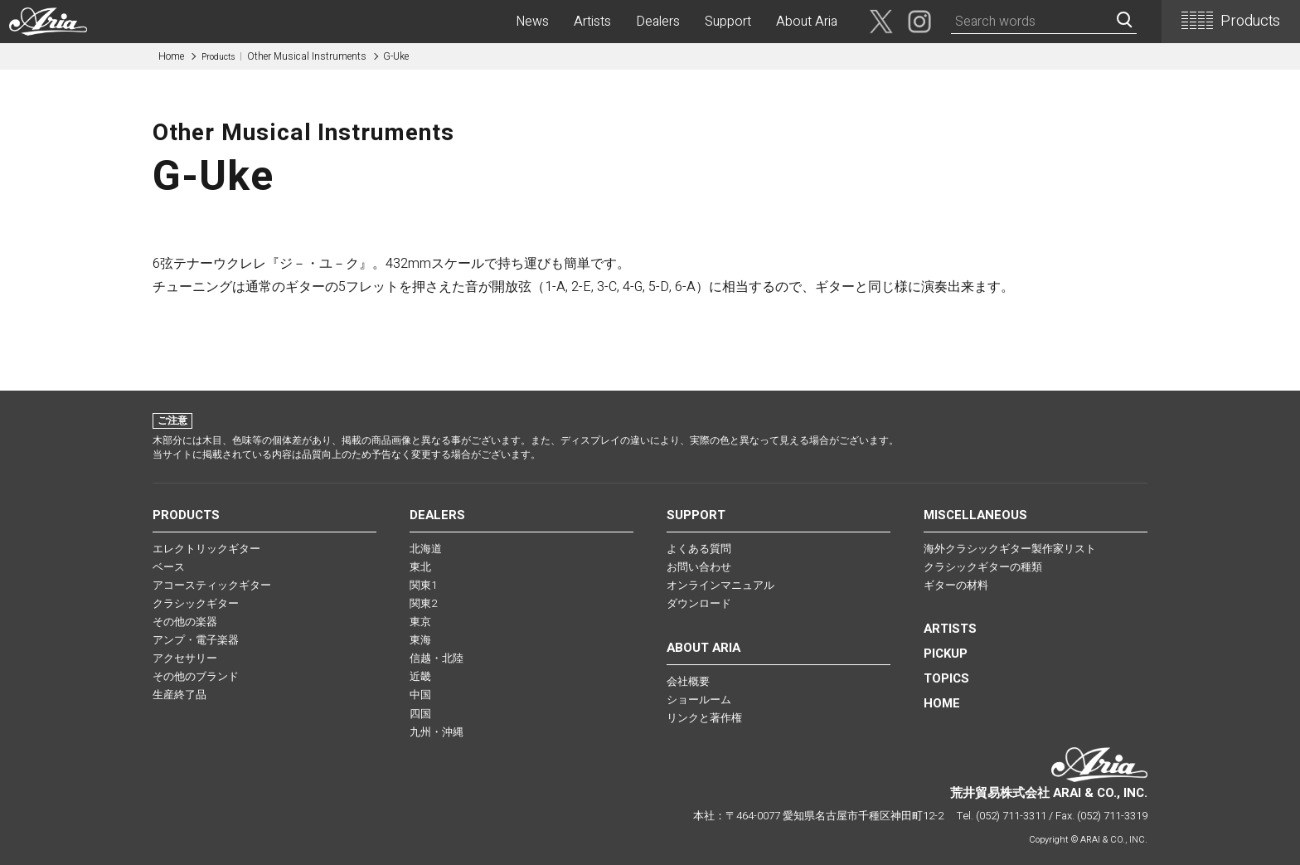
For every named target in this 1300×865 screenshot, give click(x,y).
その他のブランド (196, 676)
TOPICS (946, 678)
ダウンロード (699, 603)
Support (728, 22)
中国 (420, 694)
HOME (942, 703)
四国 (420, 714)
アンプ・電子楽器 (196, 640)
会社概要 (688, 681)
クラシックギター (196, 603)
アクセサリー (185, 658)
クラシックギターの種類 (983, 567)
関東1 (423, 585)
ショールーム (699, 699)
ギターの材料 (956, 585)
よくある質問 (699, 548)
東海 (420, 640)
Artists (592, 22)
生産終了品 (179, 694)
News (532, 22)
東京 (420, 621)
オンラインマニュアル (720, 585)
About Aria (806, 22)
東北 (420, 567)
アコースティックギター (212, 585)
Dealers (658, 22)
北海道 (426, 548)
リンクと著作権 (704, 718)
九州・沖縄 (436, 732)
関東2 (423, 603)
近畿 (420, 676)
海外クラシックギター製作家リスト (1010, 548)
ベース (169, 567)
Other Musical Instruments (283, 56)
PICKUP (946, 653)
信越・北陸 (436, 658)
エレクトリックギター (206, 548)
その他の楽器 (185, 621)
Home (171, 56)
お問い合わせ (699, 567)
